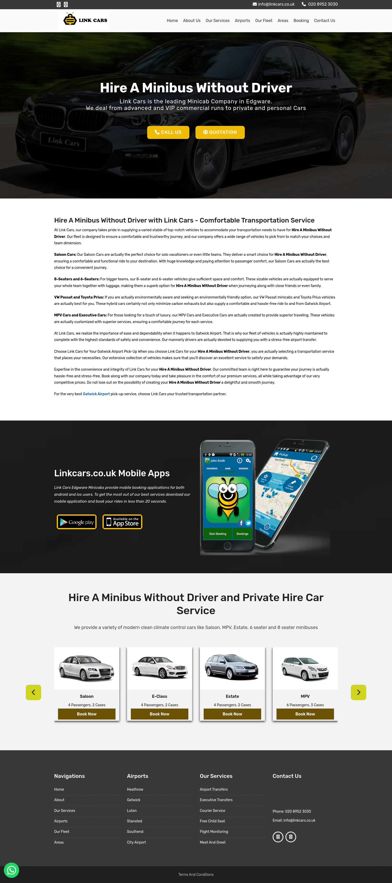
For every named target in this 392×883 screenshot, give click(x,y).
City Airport (136, 842)
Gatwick (133, 800)
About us (192, 20)
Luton (132, 811)
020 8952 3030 (319, 4)
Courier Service (212, 811)
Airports (242, 20)
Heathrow (135, 789)
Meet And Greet (213, 842)
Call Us (168, 132)
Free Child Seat (212, 821)
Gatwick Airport (96, 394)
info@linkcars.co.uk (273, 4)
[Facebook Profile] (59, 5)
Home (172, 20)
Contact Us (324, 20)
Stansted (134, 821)
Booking (301, 20)
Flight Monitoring (214, 832)
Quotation (220, 132)
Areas (283, 20)
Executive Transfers (216, 800)
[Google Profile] (66, 5)
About (59, 800)
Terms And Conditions (196, 875)
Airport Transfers (214, 789)
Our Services (218, 20)
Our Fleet (263, 20)
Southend (135, 832)
